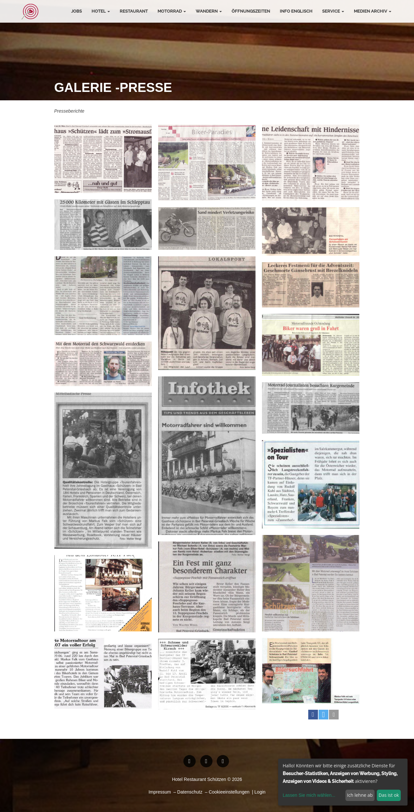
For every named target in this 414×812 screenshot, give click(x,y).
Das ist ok (389, 795)
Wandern (209, 11)
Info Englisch (296, 11)
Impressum (159, 792)
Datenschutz (189, 792)
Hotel (101, 11)
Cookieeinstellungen (229, 792)
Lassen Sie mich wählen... (309, 795)
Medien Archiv (372, 11)
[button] (313, 714)
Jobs (76, 11)
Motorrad (172, 11)
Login (260, 792)
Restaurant (134, 11)
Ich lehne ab (360, 795)
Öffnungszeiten (251, 11)
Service (333, 11)
